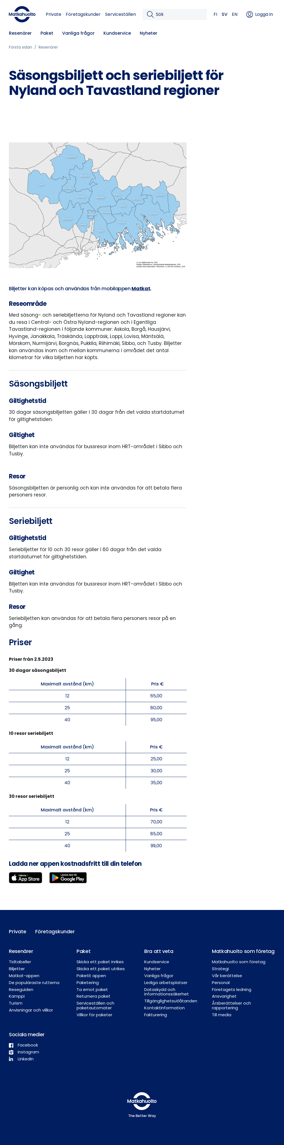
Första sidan (20, 47)
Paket (46, 33)
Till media (221, 1015)
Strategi (220, 969)
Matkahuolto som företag (238, 962)
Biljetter (17, 969)
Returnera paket (93, 996)
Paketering (88, 982)
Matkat (140, 288)
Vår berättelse (227, 975)
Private (53, 14)
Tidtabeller (20, 962)
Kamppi (17, 996)
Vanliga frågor (78, 33)
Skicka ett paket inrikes (100, 962)
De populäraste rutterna (34, 982)
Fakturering (155, 1015)
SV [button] (224, 14)
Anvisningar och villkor (31, 1010)
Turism (15, 1003)
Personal (221, 982)
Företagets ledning (231, 989)
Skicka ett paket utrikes (101, 969)
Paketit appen (91, 975)
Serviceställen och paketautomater (95, 1005)
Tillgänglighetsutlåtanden (170, 1001)
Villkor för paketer (94, 1015)
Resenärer (20, 33)
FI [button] (215, 14)
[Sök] (179, 14)
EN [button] (234, 14)
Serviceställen (120, 14)
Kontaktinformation (164, 1008)
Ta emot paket (92, 989)
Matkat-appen (24, 975)
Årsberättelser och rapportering (231, 1005)
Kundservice (117, 33)
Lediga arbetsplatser (165, 982)
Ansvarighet (224, 996)
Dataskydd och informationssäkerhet (166, 992)
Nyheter (148, 33)
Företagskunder (83, 14)
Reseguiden (21, 989)
